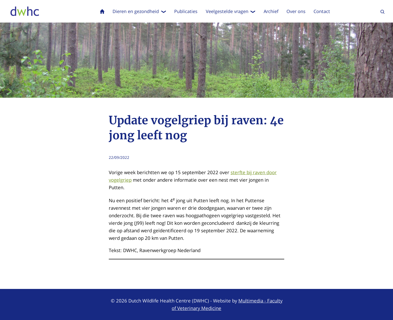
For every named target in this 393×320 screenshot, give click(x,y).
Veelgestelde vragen (231, 11)
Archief (271, 11)
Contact (322, 11)
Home (102, 11)
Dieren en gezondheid (139, 11)
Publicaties (186, 11)
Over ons (296, 11)
